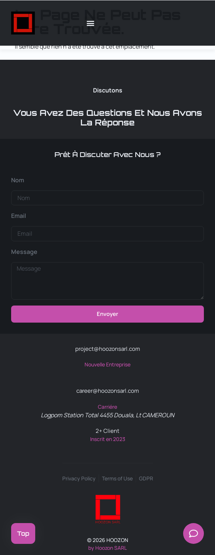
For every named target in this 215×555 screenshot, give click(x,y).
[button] (90, 23)
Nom (17, 180)
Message (24, 252)
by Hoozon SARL (107, 547)
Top (23, 533)
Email (18, 216)
